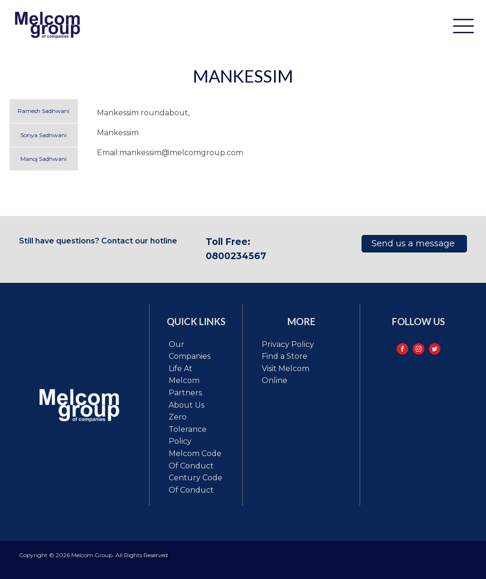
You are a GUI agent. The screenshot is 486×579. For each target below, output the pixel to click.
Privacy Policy (288, 344)
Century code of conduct (195, 484)
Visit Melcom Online (285, 374)
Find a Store (284, 356)
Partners (185, 392)
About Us (186, 405)
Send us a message (414, 243)
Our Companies (189, 350)
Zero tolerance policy (188, 429)
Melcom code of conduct (195, 459)
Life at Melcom (184, 374)
